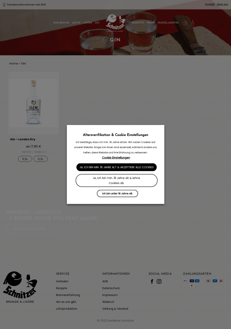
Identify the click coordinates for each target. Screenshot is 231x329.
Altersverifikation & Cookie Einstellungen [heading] (115, 135)
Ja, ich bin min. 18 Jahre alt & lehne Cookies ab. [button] (116, 180)
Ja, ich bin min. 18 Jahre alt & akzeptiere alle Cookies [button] (117, 167)
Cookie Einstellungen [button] (116, 158)
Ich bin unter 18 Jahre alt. (117, 193)
